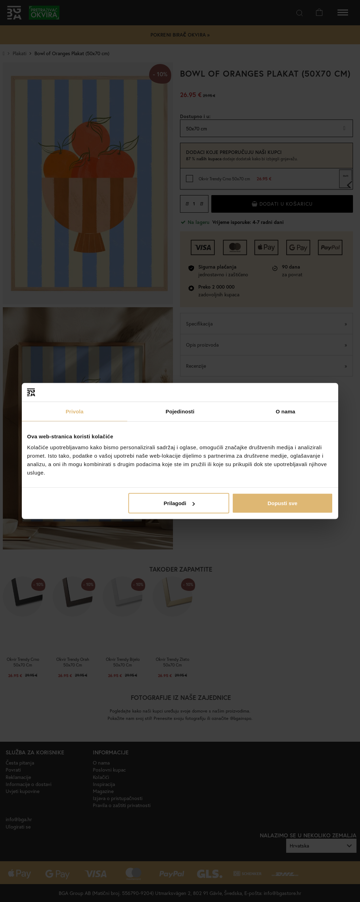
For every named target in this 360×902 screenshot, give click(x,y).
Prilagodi (179, 503)
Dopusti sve (282, 503)
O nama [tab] (285, 411)
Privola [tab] (75, 411)
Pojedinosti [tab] (180, 411)
